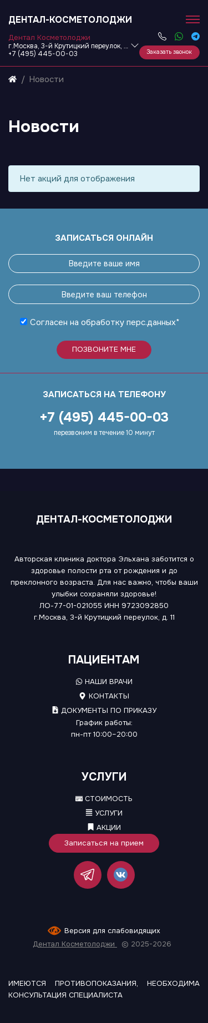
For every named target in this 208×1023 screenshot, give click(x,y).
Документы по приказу (104, 710)
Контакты (104, 696)
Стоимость (104, 798)
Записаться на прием (104, 843)
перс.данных (151, 322)
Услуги (104, 813)
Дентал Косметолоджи (75, 944)
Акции (104, 827)
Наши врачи (104, 681)
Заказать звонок (169, 51)
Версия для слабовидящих (112, 930)
